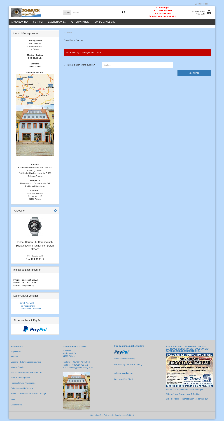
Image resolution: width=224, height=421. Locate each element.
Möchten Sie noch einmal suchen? (79, 67)
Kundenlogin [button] (201, 4)
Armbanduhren (19, 22)
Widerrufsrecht (17, 369)
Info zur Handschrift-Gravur (25, 281)
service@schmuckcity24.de (81, 369)
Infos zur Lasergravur (20, 379)
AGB (13, 401)
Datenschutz (16, 406)
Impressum (16, 353)
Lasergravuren (57, 22)
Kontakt (14, 358)
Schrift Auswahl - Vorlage (22, 390)
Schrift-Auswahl (27, 304)
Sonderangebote (105, 22)
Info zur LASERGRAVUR (24, 284)
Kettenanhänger (80, 22)
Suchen (194, 75)
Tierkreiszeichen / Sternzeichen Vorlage (29, 395)
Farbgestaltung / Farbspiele (23, 385)
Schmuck (38, 22)
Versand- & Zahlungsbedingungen (26, 363)
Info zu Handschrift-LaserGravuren (26, 374)
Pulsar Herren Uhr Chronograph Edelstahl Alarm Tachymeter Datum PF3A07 (35, 247)
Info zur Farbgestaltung (23, 287)
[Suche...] (67, 12)
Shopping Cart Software (101, 417)
